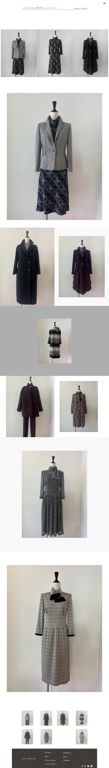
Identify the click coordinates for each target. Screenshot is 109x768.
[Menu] (104, 3)
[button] (3, 53)
